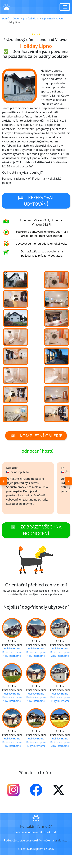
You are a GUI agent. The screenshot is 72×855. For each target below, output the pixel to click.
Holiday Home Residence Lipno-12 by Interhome (36, 742)
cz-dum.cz (61, 840)
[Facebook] (36, 789)
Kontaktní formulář (36, 826)
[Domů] (6, 7)
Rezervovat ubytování (36, 200)
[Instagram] (13, 789)
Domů (5, 18)
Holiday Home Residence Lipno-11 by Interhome (60, 697)
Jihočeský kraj (31, 18)
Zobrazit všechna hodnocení (36, 530)
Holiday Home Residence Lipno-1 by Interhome (12, 652)
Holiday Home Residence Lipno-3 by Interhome (60, 742)
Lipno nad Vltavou (52, 18)
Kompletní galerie (36, 436)
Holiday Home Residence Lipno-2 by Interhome (60, 652)
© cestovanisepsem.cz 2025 (36, 849)
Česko (16, 18)
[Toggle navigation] (65, 7)
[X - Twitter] (58, 789)
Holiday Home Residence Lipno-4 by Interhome (12, 742)
